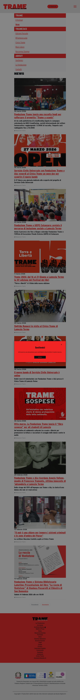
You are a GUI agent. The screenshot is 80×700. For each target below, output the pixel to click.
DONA (40, 357)
